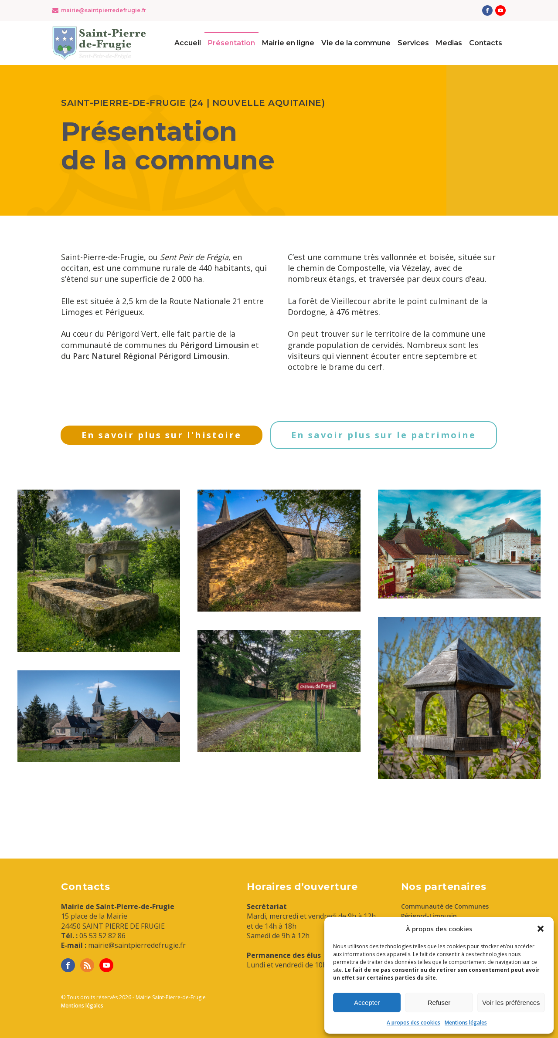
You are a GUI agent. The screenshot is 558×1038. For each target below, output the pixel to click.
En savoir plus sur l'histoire (162, 435)
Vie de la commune (356, 43)
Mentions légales (466, 1022)
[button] (540, 928)
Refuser (439, 1002)
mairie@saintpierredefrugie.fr (103, 10)
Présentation (231, 43)
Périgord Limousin (214, 345)
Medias (449, 43)
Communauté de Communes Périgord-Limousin (445, 911)
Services (413, 43)
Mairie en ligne (288, 43)
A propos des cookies (413, 1022)
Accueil (187, 43)
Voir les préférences (511, 1002)
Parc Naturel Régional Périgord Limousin (150, 356)
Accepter (367, 1002)
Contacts (485, 43)
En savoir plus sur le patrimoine (383, 435)
